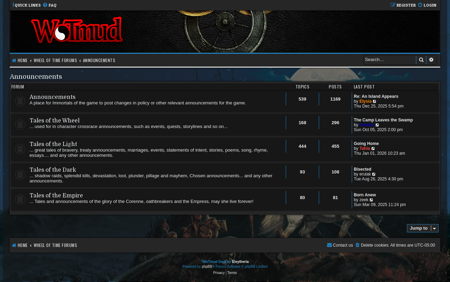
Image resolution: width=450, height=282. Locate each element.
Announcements (36, 76)
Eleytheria (240, 262)
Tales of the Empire (56, 196)
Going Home (366, 143)
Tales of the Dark (53, 170)
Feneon (366, 124)
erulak (365, 174)
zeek (363, 199)
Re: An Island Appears (376, 96)
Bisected (362, 169)
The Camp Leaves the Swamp (383, 120)
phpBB (207, 266)
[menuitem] (49, 5)
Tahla (364, 148)
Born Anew (365, 195)
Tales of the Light (53, 144)
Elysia (365, 101)
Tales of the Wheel (55, 121)
